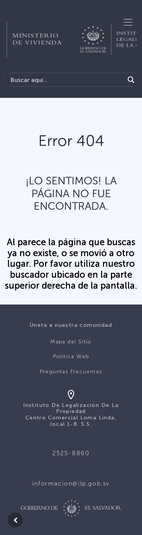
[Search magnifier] (131, 79)
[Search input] (66, 79)
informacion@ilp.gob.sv (71, 483)
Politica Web (71, 356)
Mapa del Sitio (71, 342)
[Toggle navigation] (128, 22)
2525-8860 (70, 453)
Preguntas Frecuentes (71, 371)
